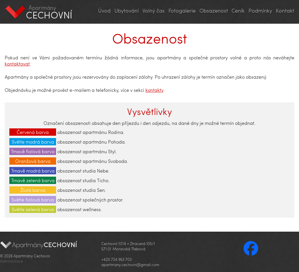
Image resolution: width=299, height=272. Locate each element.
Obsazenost (213, 10)
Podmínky (260, 10)
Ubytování (126, 10)
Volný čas (153, 10)
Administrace (11, 261)
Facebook (251, 248)
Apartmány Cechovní (39, 12)
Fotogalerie (182, 10)
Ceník (238, 10)
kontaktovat (17, 64)
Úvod (104, 10)
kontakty (154, 90)
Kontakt (285, 10)
